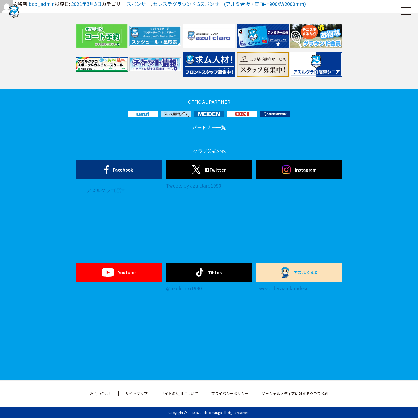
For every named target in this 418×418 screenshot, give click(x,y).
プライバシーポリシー (229, 393)
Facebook (118, 169)
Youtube (119, 272)
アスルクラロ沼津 (105, 190)
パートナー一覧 (209, 127)
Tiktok (209, 272)
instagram (299, 169)
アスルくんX (299, 272)
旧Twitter (209, 169)
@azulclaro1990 (184, 288)
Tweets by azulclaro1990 (193, 185)
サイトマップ (136, 393)
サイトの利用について (179, 393)
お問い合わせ (101, 393)
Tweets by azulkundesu (282, 288)
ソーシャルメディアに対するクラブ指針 (295, 393)
